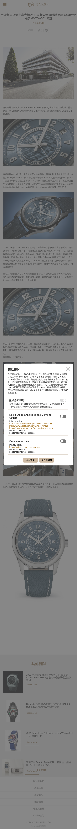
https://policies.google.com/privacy (25, 447)
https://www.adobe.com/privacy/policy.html (28, 426)
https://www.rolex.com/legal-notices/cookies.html (31, 423)
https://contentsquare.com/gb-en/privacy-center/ (31, 428)
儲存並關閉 (46, 460)
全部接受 (30, 460)
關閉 (68, 368)
